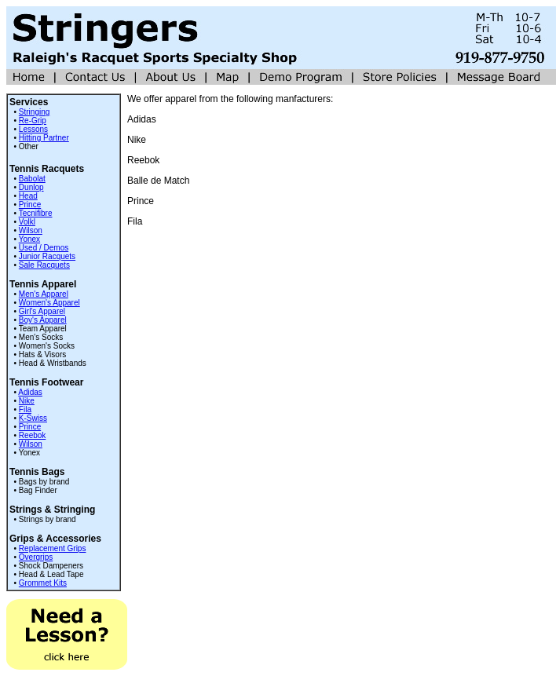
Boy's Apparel (43, 320)
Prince (30, 204)
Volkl (27, 221)
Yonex (29, 239)
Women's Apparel (49, 302)
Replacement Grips (52, 548)
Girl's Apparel (42, 311)
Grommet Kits (43, 583)
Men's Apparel (43, 294)
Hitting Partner (44, 137)
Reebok (32, 435)
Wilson (30, 230)
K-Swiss (33, 418)
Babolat (32, 178)
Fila (25, 409)
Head (28, 196)
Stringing (34, 112)
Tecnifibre (36, 213)
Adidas (30, 392)
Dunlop (31, 187)
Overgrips (36, 557)
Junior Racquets (47, 256)
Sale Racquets (44, 265)
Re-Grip (32, 120)
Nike (27, 400)
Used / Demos (43, 247)
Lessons (33, 129)
